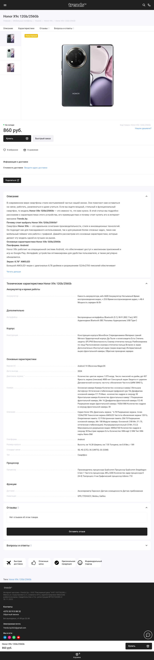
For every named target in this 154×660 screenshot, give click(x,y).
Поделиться (12, 180)
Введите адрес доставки (35, 168)
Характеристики (26, 28)
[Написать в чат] (148, 635)
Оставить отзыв (77, 531)
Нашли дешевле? (143, 128)
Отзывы (44, 28)
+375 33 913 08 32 (12, 611)
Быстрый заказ (43, 138)
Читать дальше (14, 271)
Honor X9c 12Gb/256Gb (20, 579)
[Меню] (5, 5)
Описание (8, 28)
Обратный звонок (11, 614)
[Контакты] (149, 5)
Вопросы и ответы (64, 28)
